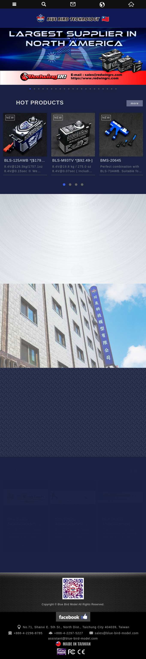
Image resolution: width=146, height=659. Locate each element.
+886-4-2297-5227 (68, 633)
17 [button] (99, 89)
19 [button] (107, 89)
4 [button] (43, 89)
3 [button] (39, 89)
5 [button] (47, 89)
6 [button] (52, 89)
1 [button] (30, 89)
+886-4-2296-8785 (28, 633)
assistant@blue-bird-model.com (73, 638)
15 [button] (90, 89)
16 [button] (94, 89)
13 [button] (82, 89)
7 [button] (56, 89)
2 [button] (34, 89)
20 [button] (112, 89)
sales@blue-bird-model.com (117, 633)
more (135, 103)
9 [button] (64, 89)
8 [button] (60, 89)
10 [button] (69, 89)
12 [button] (77, 89)
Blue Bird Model (73, 18)
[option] (73, 56)
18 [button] (103, 89)
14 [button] (86, 89)
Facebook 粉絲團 (73, 617)
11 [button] (73, 89)
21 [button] (116, 89)
